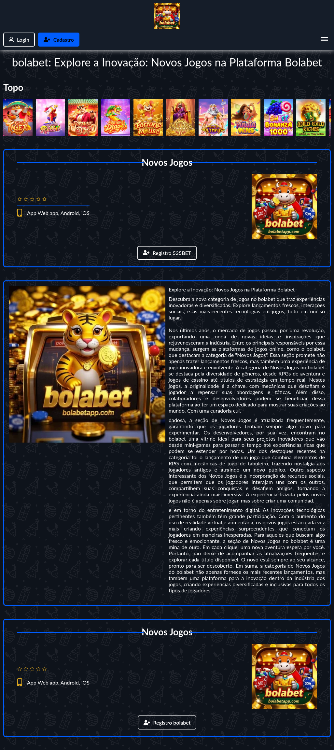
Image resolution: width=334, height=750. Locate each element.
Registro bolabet (166, 722)
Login (19, 39)
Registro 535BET (167, 253)
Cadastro (59, 39)
